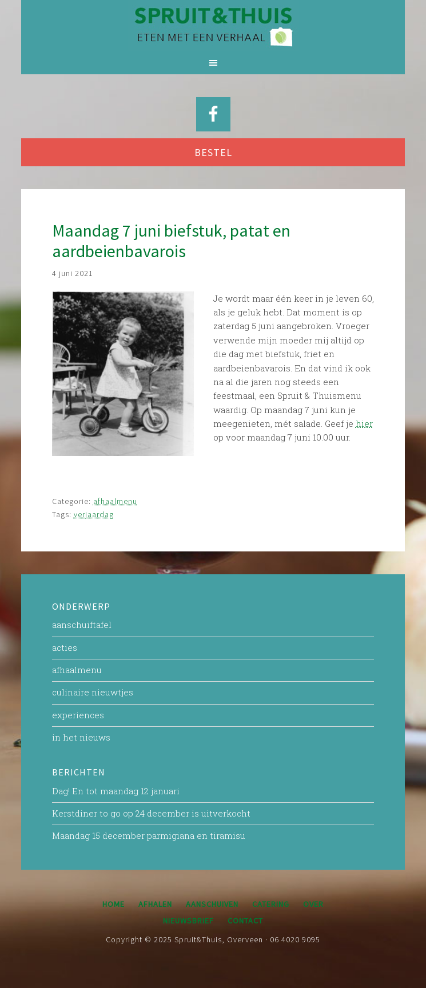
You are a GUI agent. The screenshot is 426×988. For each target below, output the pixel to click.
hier (364, 423)
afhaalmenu (115, 501)
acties (64, 647)
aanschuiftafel (82, 624)
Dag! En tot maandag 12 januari (116, 791)
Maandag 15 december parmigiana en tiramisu (148, 835)
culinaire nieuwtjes (92, 692)
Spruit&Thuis (213, 25)
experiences (78, 715)
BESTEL (213, 152)
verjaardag (94, 514)
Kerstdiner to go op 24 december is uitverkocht (151, 813)
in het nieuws (81, 737)
